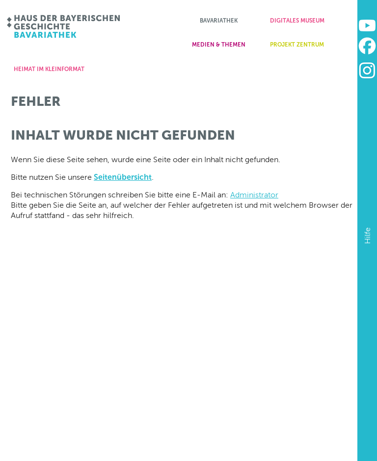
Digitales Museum (297, 20)
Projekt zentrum (297, 44)
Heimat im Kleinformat (49, 69)
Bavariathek (219, 20)
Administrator (254, 195)
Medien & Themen (218, 44)
